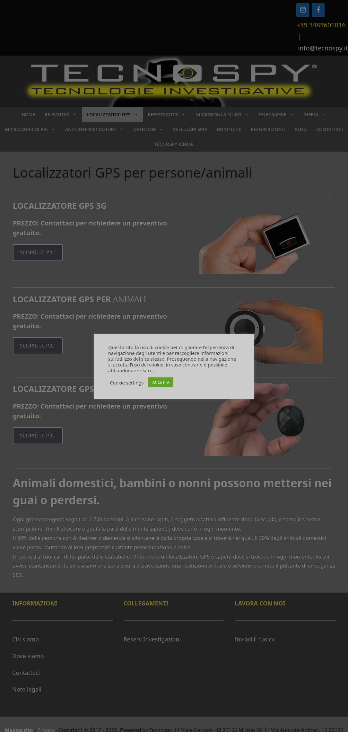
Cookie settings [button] (127, 382)
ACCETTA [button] (161, 382)
